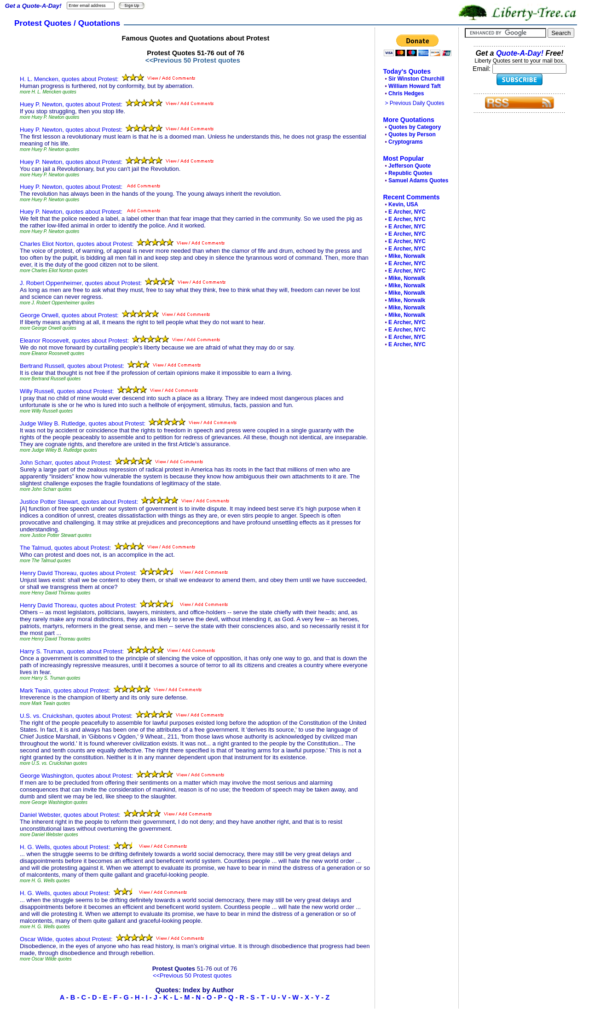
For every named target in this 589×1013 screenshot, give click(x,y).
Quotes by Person (412, 134)
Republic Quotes (410, 173)
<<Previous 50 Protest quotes (192, 60)
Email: (482, 68)
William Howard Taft (414, 86)
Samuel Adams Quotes (418, 180)
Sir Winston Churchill (416, 79)
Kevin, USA (403, 204)
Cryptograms (405, 142)
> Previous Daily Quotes (415, 103)
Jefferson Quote (409, 166)
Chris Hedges (406, 93)
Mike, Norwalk (406, 256)
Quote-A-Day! (519, 53)
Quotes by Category (414, 127)
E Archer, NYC (407, 212)
